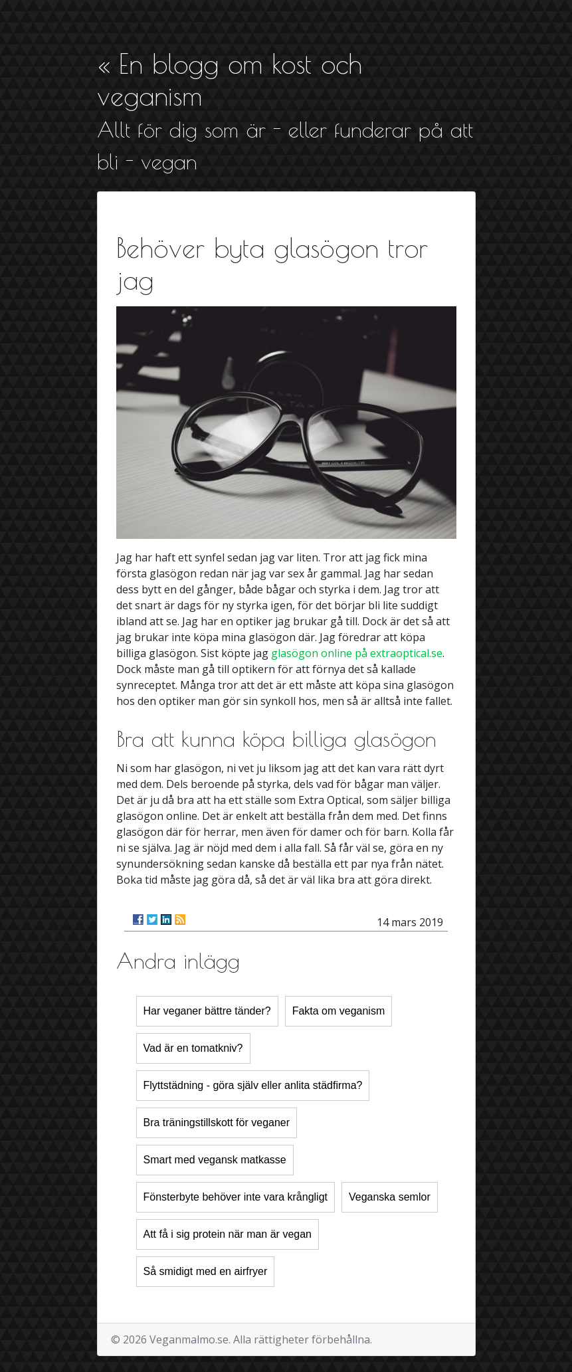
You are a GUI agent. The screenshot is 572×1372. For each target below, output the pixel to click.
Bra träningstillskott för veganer (216, 1122)
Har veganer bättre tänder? (207, 1011)
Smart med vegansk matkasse (214, 1159)
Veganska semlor (389, 1197)
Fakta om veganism (338, 1011)
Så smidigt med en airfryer (205, 1271)
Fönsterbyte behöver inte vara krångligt (235, 1197)
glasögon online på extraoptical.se (356, 653)
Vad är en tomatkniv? (193, 1048)
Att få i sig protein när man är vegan (227, 1234)
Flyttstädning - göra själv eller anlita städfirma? (253, 1085)
